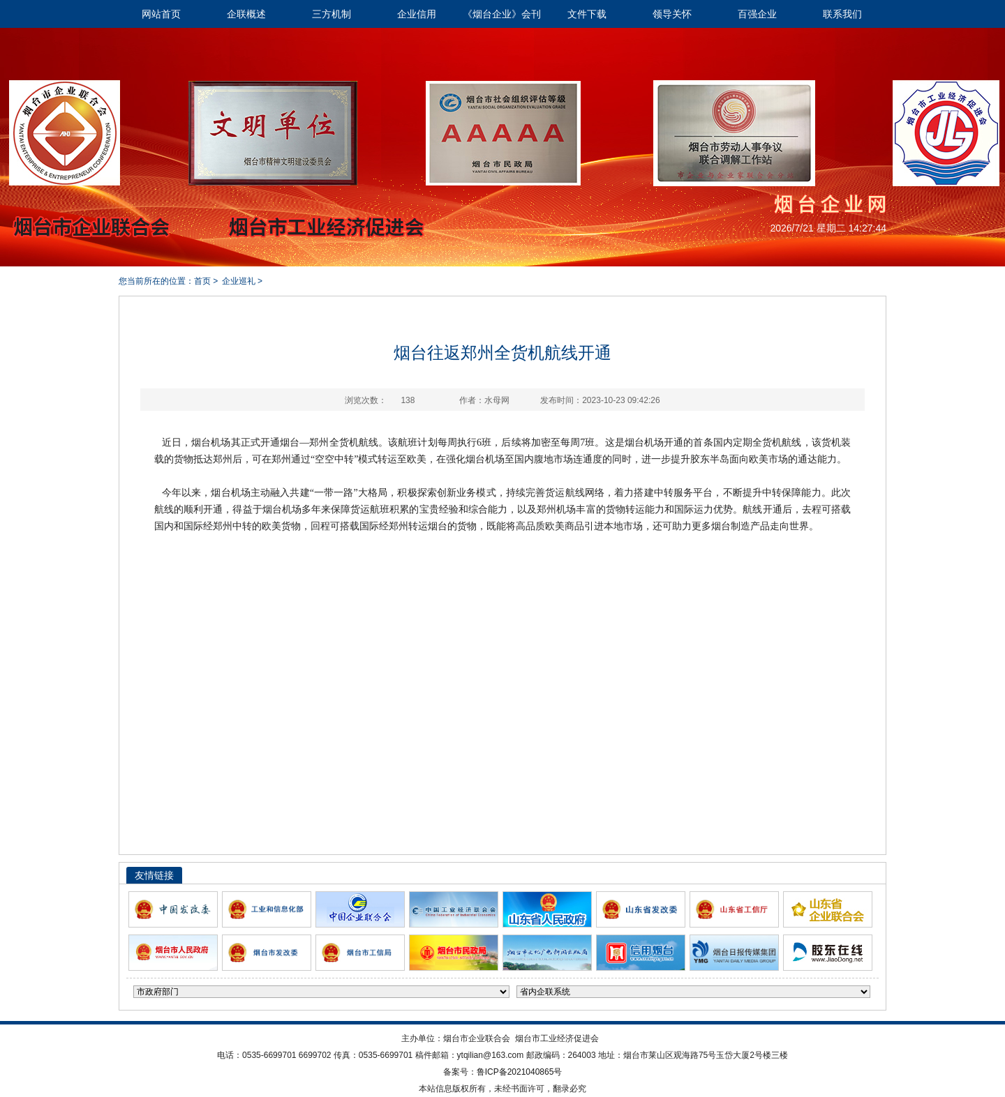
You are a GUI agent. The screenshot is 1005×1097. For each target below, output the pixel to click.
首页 (202, 281)
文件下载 (586, 14)
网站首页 (161, 14)
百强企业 (757, 14)
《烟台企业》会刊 (502, 14)
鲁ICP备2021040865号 (520, 1072)
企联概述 (246, 14)
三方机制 (331, 14)
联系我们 (842, 14)
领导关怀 (672, 14)
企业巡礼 (238, 281)
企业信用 (416, 14)
